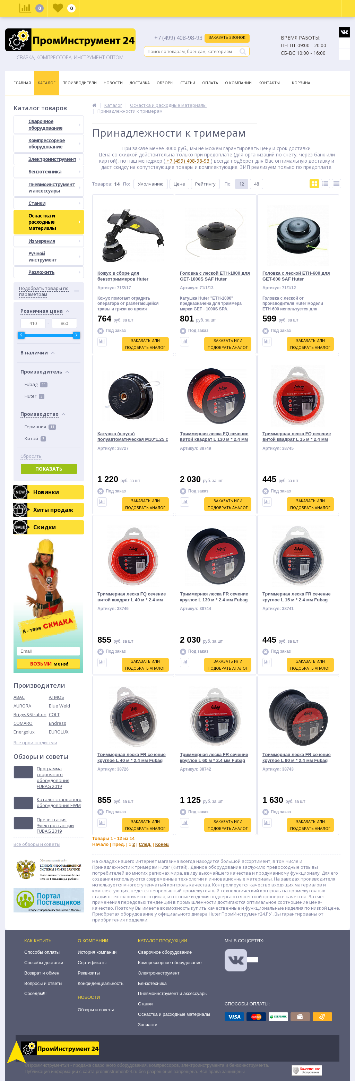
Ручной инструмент (54, 256)
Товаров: (102, 184)
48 (256, 184)
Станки (54, 203)
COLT (54, 714)
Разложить (54, 272)
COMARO (23, 723)
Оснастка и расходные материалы (54, 221)
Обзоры (165, 82)
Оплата (210, 82)
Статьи (187, 82)
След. (145, 844)
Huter (34, 396)
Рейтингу (205, 184)
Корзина (301, 82)
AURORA (22, 706)
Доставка (140, 82)
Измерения (54, 241)
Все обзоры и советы (37, 844)
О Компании (238, 82)
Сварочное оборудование (54, 124)
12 (241, 184)
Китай (35, 438)
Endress (57, 723)
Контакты (269, 82)
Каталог (46, 82)
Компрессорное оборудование (54, 143)
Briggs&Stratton (30, 714)
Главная (22, 82)
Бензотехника (54, 171)
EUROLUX (59, 732)
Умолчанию (151, 184)
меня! (49, 663)
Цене (179, 184)
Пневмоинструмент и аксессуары (54, 187)
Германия (40, 426)
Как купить (38, 940)
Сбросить (31, 456)
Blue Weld (59, 706)
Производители (79, 82)
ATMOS (56, 697)
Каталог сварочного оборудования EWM (59, 802)
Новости (113, 82)
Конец (162, 844)
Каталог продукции (162, 940)
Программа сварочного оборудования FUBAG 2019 (53, 777)
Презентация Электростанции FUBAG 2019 (55, 825)
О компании (93, 940)
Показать (48, 468)
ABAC (19, 697)
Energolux (24, 732)
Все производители (35, 743)
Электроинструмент (54, 159)
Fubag (36, 384)
